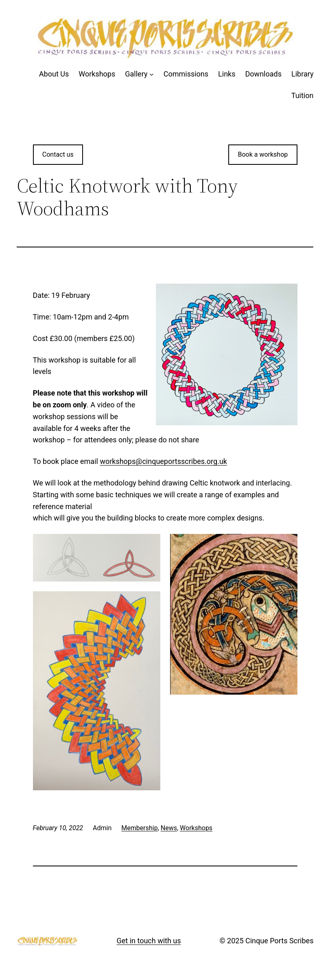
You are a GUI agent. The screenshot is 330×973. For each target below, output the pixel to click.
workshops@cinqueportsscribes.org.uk (163, 461)
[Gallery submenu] (151, 74)
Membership (139, 828)
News (169, 828)
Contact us (58, 154)
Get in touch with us (149, 940)
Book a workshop (263, 154)
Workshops (196, 828)
